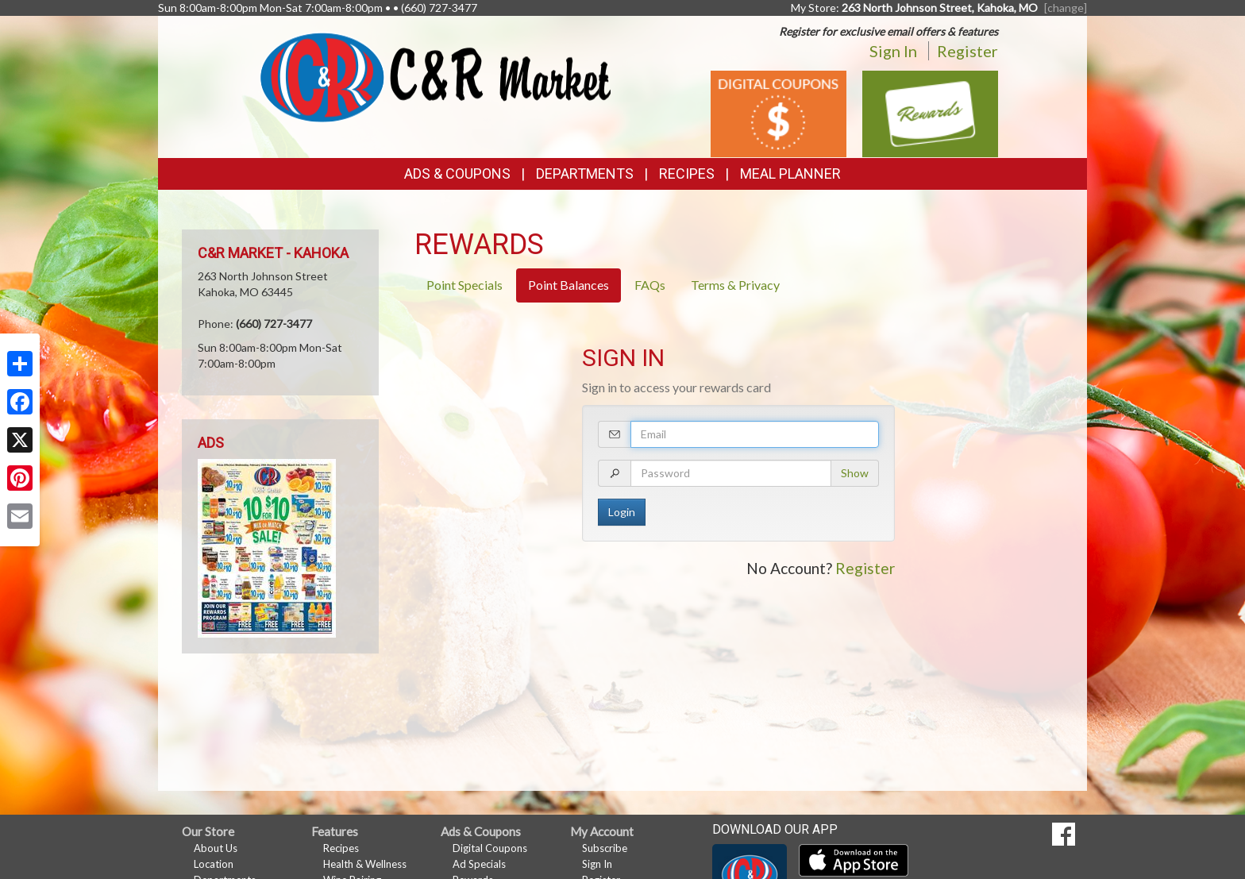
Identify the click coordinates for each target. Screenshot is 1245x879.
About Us (215, 848)
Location (213, 864)
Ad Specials (479, 864)
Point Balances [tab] (568, 284)
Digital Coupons (490, 848)
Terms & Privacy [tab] (735, 284)
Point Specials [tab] (464, 284)
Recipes (687, 173)
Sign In (893, 50)
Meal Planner (790, 173)
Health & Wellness (365, 864)
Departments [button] (585, 173)
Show (855, 473)
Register (967, 50)
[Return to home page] (435, 76)
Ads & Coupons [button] (457, 173)
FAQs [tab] (649, 284)
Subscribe (604, 848)
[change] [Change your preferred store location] (1065, 7)
